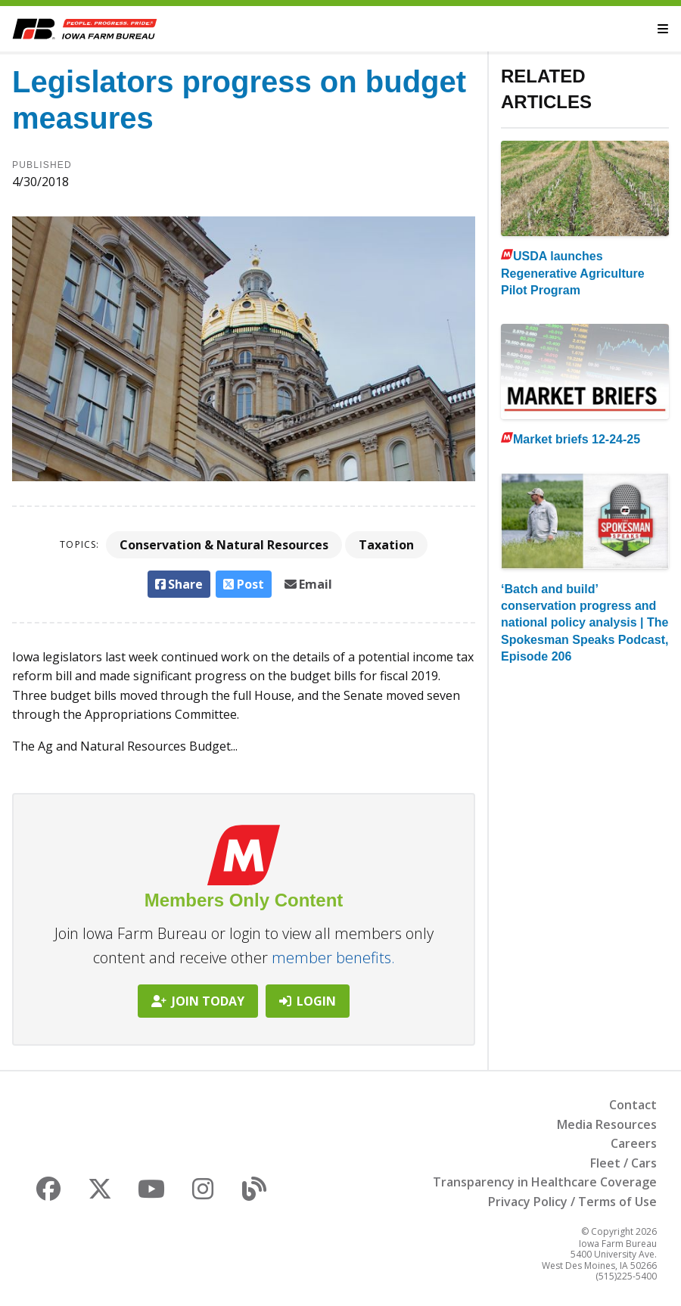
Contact (633, 1104)
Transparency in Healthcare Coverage (545, 1182)
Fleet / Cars (623, 1163)
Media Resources (607, 1124)
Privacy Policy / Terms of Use (572, 1201)
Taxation (386, 544)
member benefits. (333, 957)
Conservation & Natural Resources (224, 544)
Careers (634, 1143)
